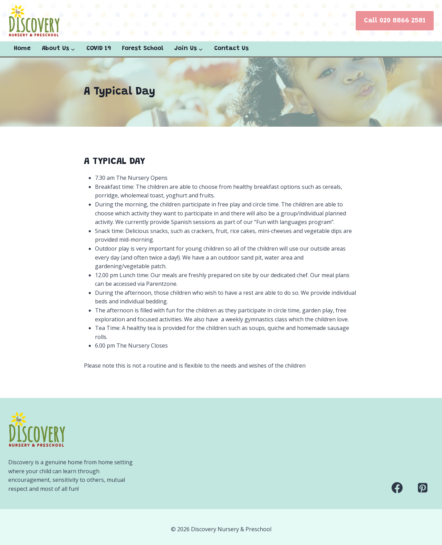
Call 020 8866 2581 (394, 20)
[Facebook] (397, 488)
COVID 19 (98, 49)
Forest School (142, 49)
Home (22, 49)
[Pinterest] (423, 488)
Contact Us (231, 49)
